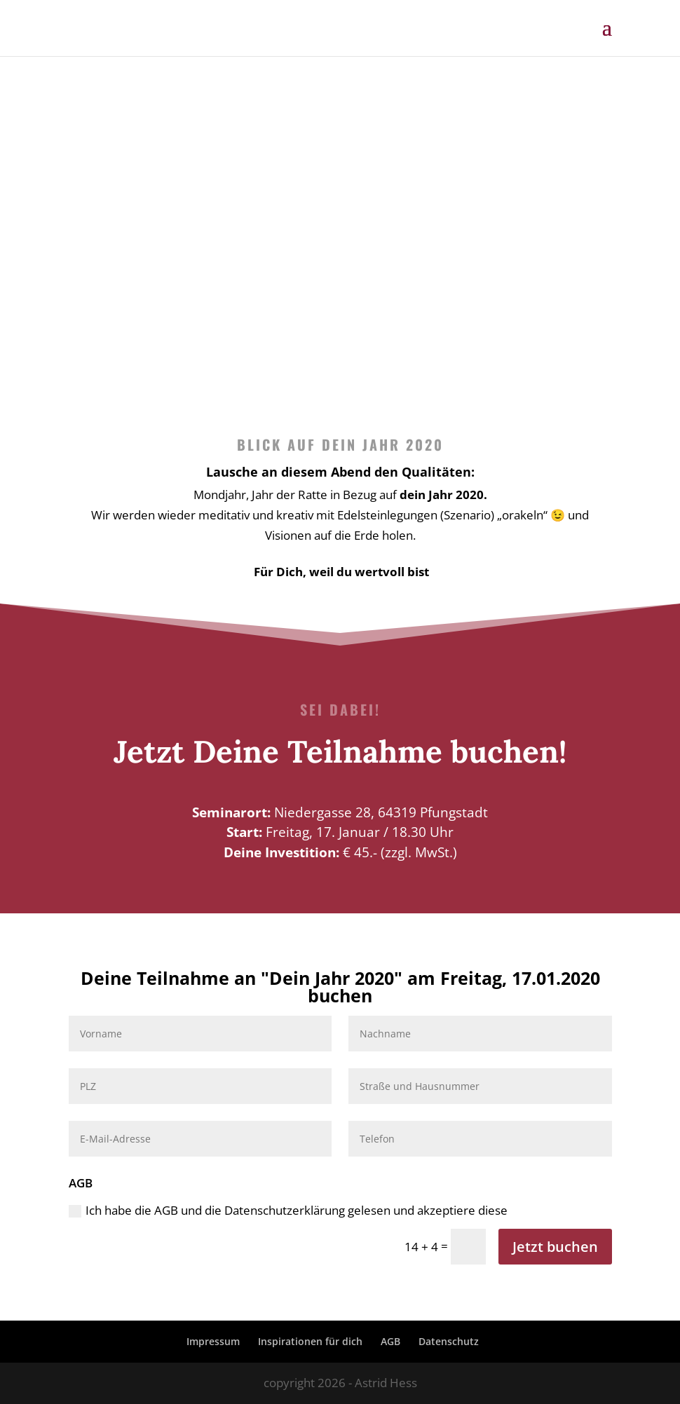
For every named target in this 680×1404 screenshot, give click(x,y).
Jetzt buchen (555, 1246)
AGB (390, 1341)
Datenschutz (449, 1341)
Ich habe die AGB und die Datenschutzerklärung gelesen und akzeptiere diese (288, 1210)
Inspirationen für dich (310, 1341)
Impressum (213, 1341)
